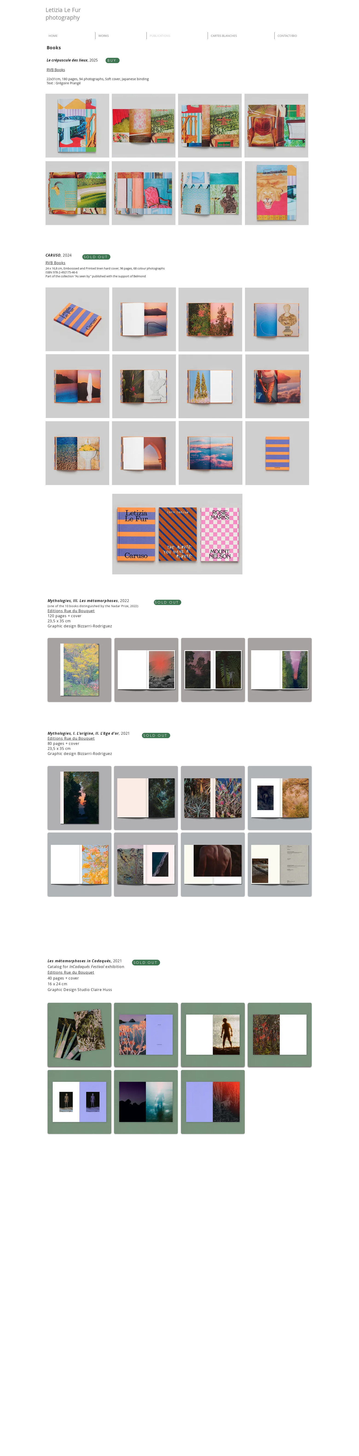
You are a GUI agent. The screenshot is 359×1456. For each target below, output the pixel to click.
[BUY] (113, 60)
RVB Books (56, 262)
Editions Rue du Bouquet (71, 610)
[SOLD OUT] (96, 257)
